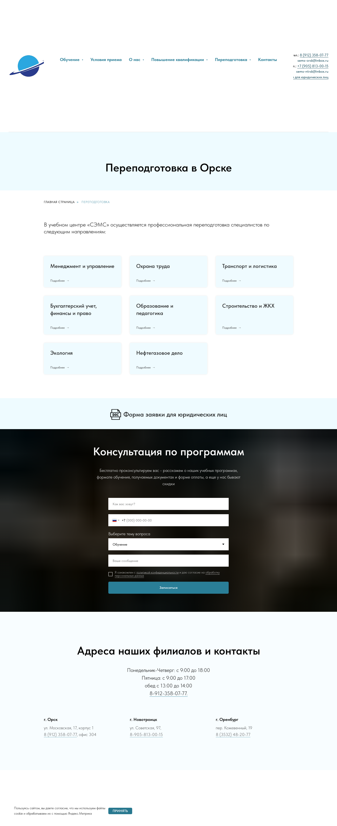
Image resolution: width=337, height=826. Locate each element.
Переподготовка (95, 202)
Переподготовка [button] (231, 59)
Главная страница (59, 202)
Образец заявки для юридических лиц (298, 77)
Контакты (267, 59)
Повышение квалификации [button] (178, 59)
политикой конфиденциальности (157, 572)
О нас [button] (135, 59)
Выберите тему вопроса (129, 533)
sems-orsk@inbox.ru (312, 60)
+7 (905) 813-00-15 (312, 66)
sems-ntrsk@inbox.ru (312, 71)
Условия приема (106, 59)
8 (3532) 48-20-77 (233, 734)
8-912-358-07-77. (169, 693)
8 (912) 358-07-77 (314, 55)
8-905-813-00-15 (146, 734)
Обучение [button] (70, 59)
